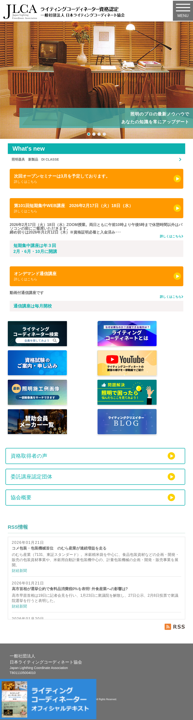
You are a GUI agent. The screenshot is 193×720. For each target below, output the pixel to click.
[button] (88, 134)
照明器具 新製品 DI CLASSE (35, 159)
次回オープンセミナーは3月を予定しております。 (93, 178)
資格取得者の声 (29, 456)
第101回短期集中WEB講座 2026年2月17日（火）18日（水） (93, 208)
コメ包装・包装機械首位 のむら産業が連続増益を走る (59, 548)
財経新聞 (19, 571)
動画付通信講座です (97, 295)
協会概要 (21, 497)
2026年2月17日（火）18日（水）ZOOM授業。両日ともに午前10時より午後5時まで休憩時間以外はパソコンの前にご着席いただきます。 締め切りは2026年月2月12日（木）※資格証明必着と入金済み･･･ (97, 231)
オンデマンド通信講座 (93, 276)
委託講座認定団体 (31, 477)
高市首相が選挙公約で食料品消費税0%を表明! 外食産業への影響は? (70, 589)
